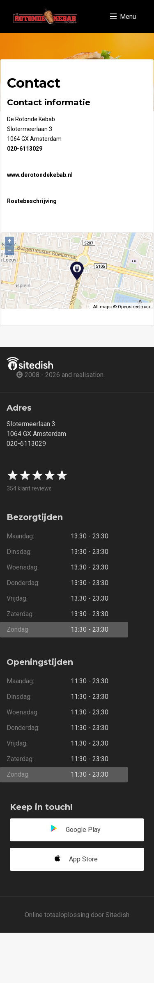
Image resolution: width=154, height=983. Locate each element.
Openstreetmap (134, 307)
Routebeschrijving (32, 201)
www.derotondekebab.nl (40, 175)
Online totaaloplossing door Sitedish (77, 915)
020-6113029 (24, 148)
